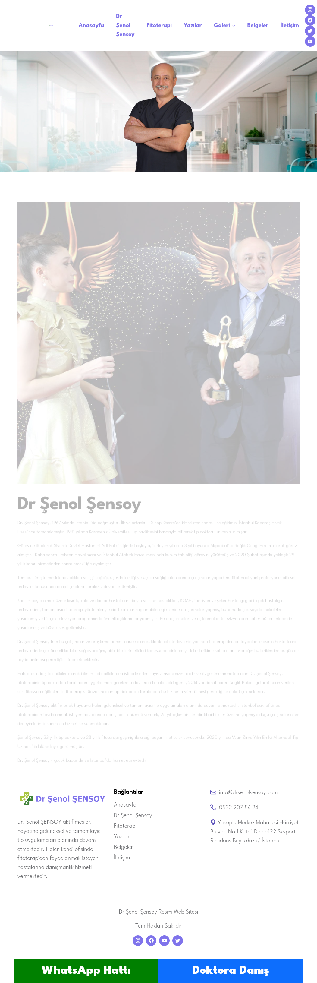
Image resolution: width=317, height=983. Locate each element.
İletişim (290, 25)
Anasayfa (91, 25)
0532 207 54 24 (238, 808)
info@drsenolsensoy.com (248, 792)
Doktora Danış (230, 970)
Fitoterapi (159, 25)
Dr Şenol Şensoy (125, 25)
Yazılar (193, 25)
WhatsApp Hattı (86, 970)
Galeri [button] (222, 25)
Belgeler (257, 25)
